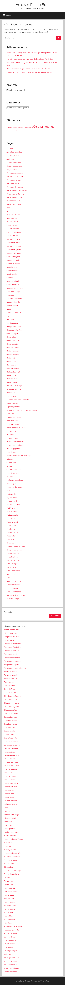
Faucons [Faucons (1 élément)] (22, 127)
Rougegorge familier (14, 550)
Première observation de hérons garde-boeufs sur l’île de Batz (30, 59)
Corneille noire (12, 267)
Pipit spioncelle (12, 515)
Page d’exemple (12, 473)
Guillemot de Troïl (13, 372)
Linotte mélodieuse (14, 417)
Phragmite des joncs (14, 487)
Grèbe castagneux (13, 354)
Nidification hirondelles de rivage (19, 456)
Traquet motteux (13, 588)
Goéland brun (12, 337)
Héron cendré (12, 382)
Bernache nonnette (14, 204)
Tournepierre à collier (15, 581)
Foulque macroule (14, 327)
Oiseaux (10, 466)
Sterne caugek (12, 564)
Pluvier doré (11, 525)
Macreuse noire (12, 421)
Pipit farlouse (11, 508)
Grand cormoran (13, 347)
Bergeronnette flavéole (15, 194)
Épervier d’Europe (13, 292)
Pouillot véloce (12, 532)
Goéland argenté (13, 334)
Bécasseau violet (13, 183)
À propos (10, 149)
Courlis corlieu (12, 274)
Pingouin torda (12, 501)
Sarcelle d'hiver (10, 937)
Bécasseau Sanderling (15, 176)
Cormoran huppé (13, 264)
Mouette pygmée (13, 449)
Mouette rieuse (12, 452)
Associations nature (14, 162)
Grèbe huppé (11, 361)
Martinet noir (11, 431)
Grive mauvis (11, 365)
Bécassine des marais (15, 187)
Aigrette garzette (13, 155)
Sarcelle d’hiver (12, 557)
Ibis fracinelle (11, 396)
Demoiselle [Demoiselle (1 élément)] (13, 127)
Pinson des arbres (13, 504)
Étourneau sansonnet (15, 299)
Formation (10, 320)
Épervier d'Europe (11, 741)
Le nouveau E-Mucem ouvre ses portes (22, 410)
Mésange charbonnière (15, 442)
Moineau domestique (15, 445)
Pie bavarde (11, 494)
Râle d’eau (10, 543)
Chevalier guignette (14, 250)
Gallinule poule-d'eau (12, 766)
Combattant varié (13, 260)
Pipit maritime (12, 512)
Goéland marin (12, 344)
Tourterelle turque (13, 585)
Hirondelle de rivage (14, 386)
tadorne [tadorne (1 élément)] (14, 130)
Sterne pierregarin (13, 571)
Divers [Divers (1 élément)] (18, 127)
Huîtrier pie (11, 393)
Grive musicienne (13, 368)
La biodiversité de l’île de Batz (18, 400)
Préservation (11, 536)
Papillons (10, 477)
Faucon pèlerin (12, 306)
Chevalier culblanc (14, 243)
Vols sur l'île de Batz (32, 4)
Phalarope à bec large (15, 480)
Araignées (10, 159)
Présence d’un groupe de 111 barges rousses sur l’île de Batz (29, 72)
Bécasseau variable (14, 180)
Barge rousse (12, 169)
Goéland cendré (13, 340)
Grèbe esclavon (12, 358)
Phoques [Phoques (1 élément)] (9, 130)
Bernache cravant (13, 201)
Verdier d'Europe (10, 972)
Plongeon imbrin (13, 518)
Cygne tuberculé (13, 285)
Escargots (10, 295)
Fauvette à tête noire (14, 313)
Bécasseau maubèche (15, 173)
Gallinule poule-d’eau (14, 330)
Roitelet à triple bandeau (16, 546)
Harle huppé (11, 375)
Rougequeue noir (13, 553)
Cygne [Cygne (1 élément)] (8, 127)
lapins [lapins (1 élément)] (26, 127)
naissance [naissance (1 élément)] (30, 127)
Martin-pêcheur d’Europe (16, 428)
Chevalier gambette (14, 246)
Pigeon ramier (12, 497)
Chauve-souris (12, 236)
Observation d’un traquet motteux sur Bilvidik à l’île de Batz (28, 69)
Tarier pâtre (11, 574)
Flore (8, 316)
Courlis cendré (12, 271)
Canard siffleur (12, 225)
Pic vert (9, 490)
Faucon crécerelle (13, 302)
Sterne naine (11, 567)
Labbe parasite (12, 403)
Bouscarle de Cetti (13, 215)
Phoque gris (11, 484)
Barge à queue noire (14, 166)
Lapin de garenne (13, 407)
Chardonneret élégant (15, 232)
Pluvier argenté (12, 522)
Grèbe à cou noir (13, 351)
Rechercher (8, 612)
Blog (8, 208)
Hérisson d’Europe (13, 379)
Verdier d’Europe (13, 599)
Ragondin (10, 539)
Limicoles (10, 414)
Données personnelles (15, 288)
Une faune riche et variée (16, 595)
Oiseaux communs (14, 470)
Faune (9, 309)
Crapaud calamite (13, 281)
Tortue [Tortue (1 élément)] (17, 130)
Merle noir (10, 435)
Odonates (10, 459)
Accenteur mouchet (14, 152)
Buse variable (12, 218)
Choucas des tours (14, 253)
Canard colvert (12, 222)
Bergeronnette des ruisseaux (17, 190)
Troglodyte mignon (14, 592)
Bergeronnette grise (14, 197)
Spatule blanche (13, 560)
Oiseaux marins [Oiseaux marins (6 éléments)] (43, 126)
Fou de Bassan (12, 323)
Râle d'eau (8, 923)
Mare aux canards (13, 424)
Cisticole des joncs (14, 257)
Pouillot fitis (11, 529)
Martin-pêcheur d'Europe (13, 839)
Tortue (9, 578)
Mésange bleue (12, 438)
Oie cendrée (11, 463)
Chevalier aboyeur (13, 239)
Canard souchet (13, 229)
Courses (10, 278)
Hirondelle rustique (14, 389)
